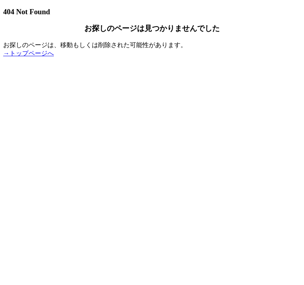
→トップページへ (28, 53)
